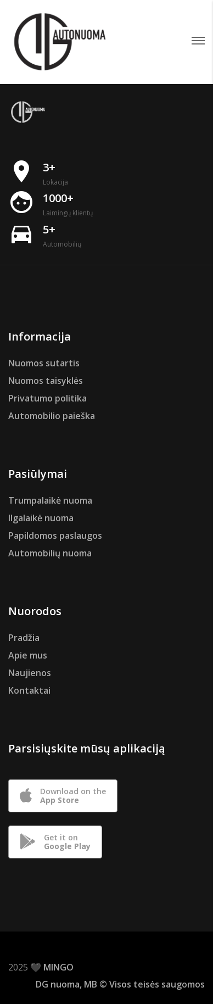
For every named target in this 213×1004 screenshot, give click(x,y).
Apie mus (27, 655)
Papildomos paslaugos (55, 535)
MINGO (58, 967)
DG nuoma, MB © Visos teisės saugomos (120, 984)
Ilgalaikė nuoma (41, 518)
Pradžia (24, 638)
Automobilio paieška (51, 416)
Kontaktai (29, 690)
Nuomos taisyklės (45, 381)
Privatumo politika (47, 398)
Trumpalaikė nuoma (50, 500)
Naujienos (29, 673)
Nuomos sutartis (44, 363)
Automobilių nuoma (50, 553)
